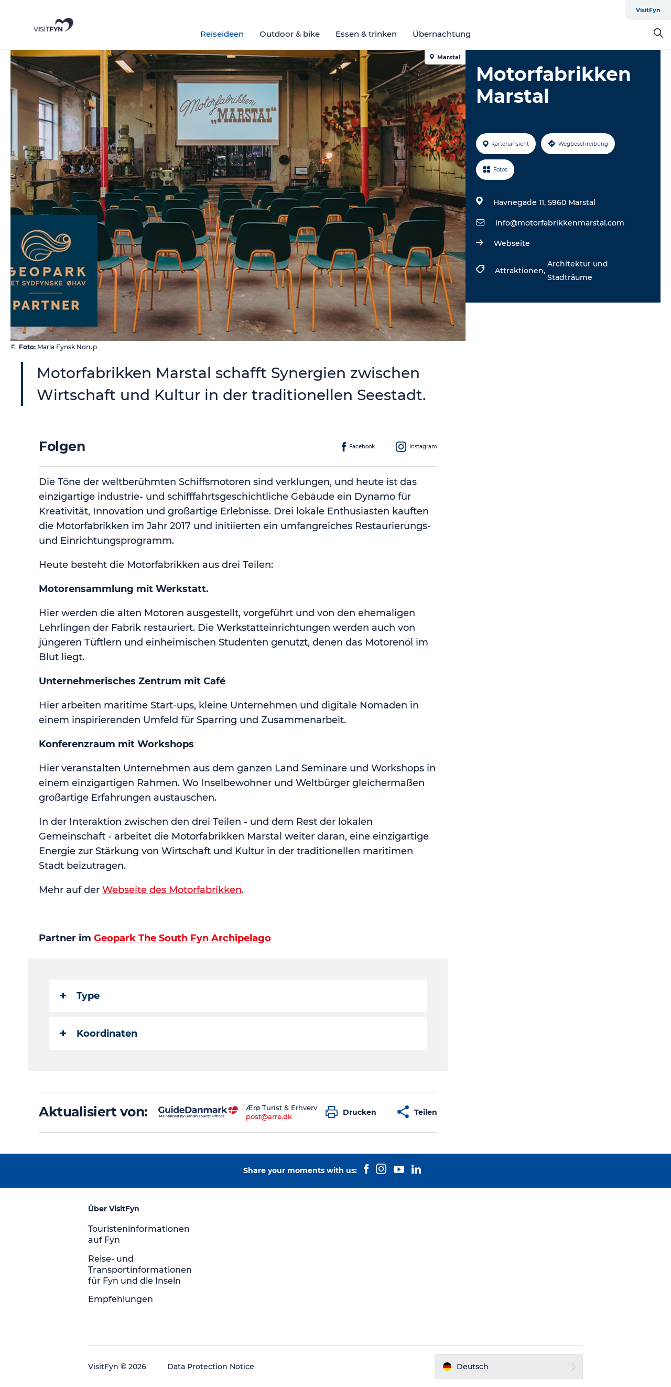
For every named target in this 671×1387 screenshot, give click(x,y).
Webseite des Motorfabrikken (172, 890)
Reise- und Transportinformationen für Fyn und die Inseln (140, 1270)
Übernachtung (442, 34)
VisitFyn (648, 10)
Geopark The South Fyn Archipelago (182, 938)
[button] (354, 1112)
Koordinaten (98, 1033)
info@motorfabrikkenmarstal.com (559, 223)
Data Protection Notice (210, 1366)
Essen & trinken (366, 34)
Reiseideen (222, 34)
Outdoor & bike (289, 34)
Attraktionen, (521, 270)
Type (80, 996)
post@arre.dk (269, 1116)
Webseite (512, 243)
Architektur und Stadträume (577, 270)
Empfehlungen (120, 1299)
